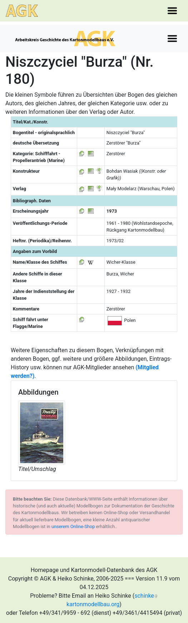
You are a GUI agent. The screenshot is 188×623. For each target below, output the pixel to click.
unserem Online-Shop (73, 526)
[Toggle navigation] (172, 11)
